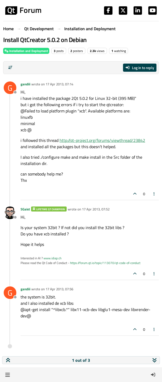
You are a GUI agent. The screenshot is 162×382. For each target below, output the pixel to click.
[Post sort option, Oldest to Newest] (10, 67)
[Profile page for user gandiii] (10, 87)
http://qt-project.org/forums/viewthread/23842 (102, 140)
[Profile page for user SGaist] (10, 213)
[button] (7, 374)
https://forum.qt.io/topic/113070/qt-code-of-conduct (105, 262)
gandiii (25, 84)
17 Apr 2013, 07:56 (59, 289)
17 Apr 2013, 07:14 (59, 84)
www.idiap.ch (52, 258)
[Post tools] (154, 194)
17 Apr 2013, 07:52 (96, 209)
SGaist (25, 209)
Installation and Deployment (26, 50)
